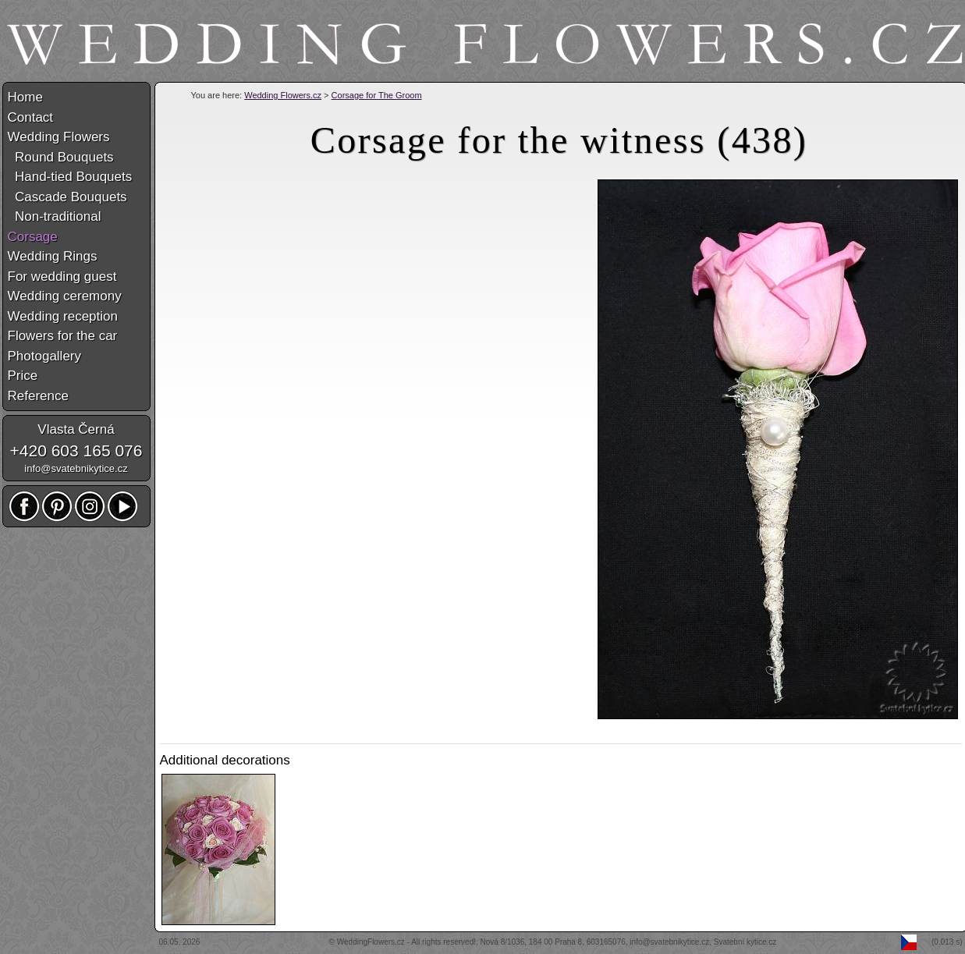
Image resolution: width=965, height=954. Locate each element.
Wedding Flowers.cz (282, 95)
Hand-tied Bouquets (70, 176)
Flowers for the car (63, 335)
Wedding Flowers (59, 136)
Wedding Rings (53, 256)
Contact (31, 117)
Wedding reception (63, 316)
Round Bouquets (61, 157)
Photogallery (45, 356)
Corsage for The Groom (377, 95)
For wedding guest (62, 276)
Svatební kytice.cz (745, 942)
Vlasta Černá (75, 429)
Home (25, 97)
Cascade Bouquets (67, 197)
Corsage (33, 236)
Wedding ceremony (65, 296)
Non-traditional (54, 216)
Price (23, 375)
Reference (38, 395)
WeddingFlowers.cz (371, 942)
